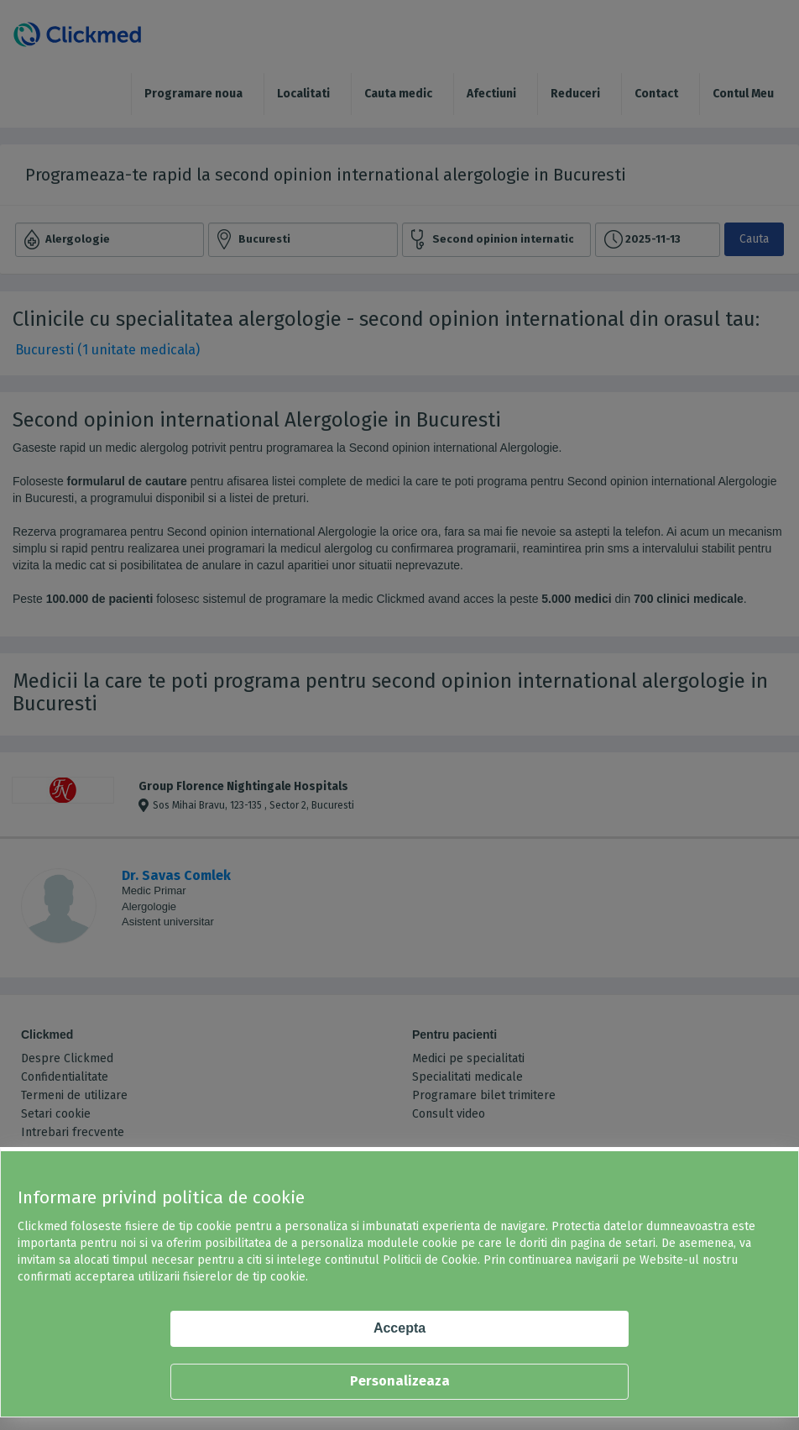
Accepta (399, 1328)
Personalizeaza (400, 1381)
